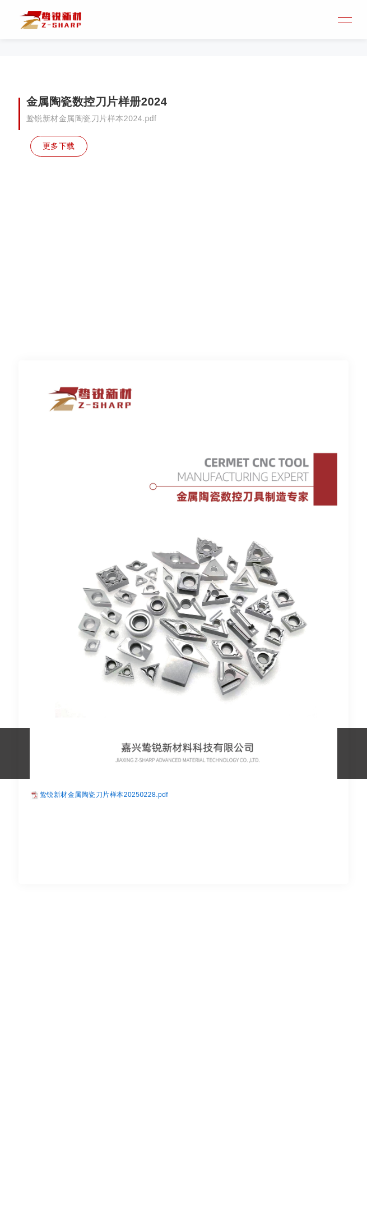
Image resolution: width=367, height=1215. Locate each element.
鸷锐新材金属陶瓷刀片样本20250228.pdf (104, 893)
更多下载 (60, 145)
